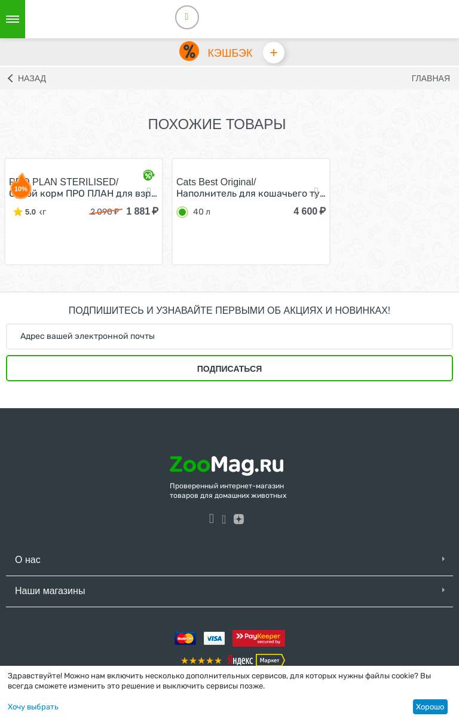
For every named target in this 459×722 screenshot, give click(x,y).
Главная (431, 80)
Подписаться (229, 371)
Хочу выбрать (33, 706)
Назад (32, 80)
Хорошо (430, 706)
